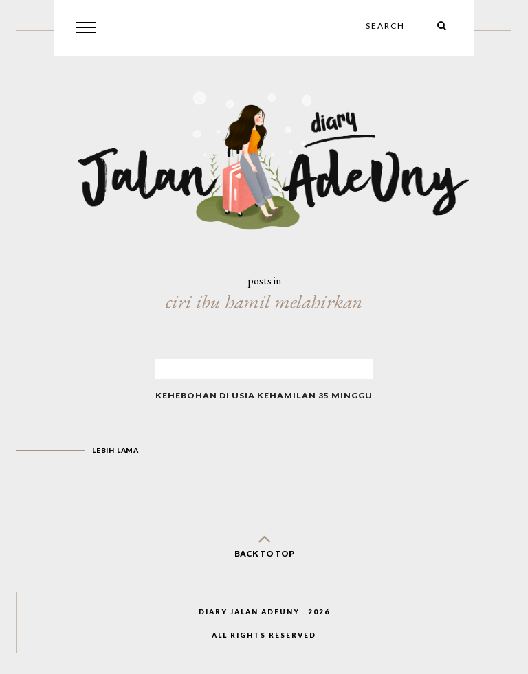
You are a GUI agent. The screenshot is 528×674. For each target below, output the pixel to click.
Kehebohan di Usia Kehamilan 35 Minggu (264, 395)
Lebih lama (115, 450)
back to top (264, 543)
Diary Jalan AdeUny (249, 611)
